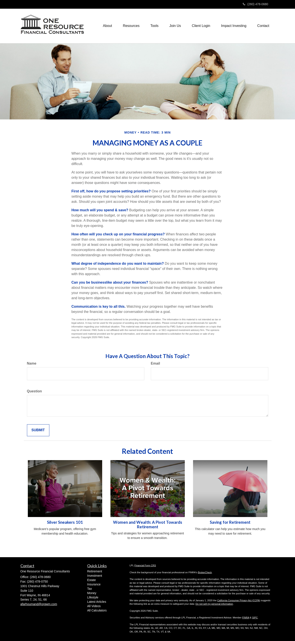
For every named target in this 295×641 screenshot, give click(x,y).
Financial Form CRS (145, 565)
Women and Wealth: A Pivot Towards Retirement (147, 524)
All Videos (94, 606)
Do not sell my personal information (214, 604)
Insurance (93, 584)
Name (32, 363)
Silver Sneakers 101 (65, 522)
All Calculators (97, 610)
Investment (94, 575)
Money (91, 593)
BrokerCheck (205, 572)
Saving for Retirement (230, 522)
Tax (89, 588)
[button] (107, 26)
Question (34, 391)
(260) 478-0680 (255, 4)
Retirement (94, 571)
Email (155, 363)
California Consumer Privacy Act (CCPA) (238, 600)
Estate (91, 580)
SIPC (255, 617)
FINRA (245, 617)
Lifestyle (92, 597)
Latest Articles (96, 601)
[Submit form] (38, 430)
